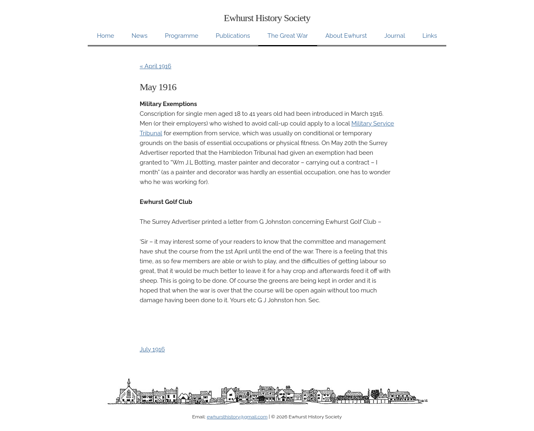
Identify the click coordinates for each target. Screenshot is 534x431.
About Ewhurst (346, 35)
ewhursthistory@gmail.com (237, 417)
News (139, 35)
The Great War (287, 35)
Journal (394, 35)
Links (429, 35)
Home (105, 35)
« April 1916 (155, 66)
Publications (233, 35)
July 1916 (152, 349)
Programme (181, 35)
